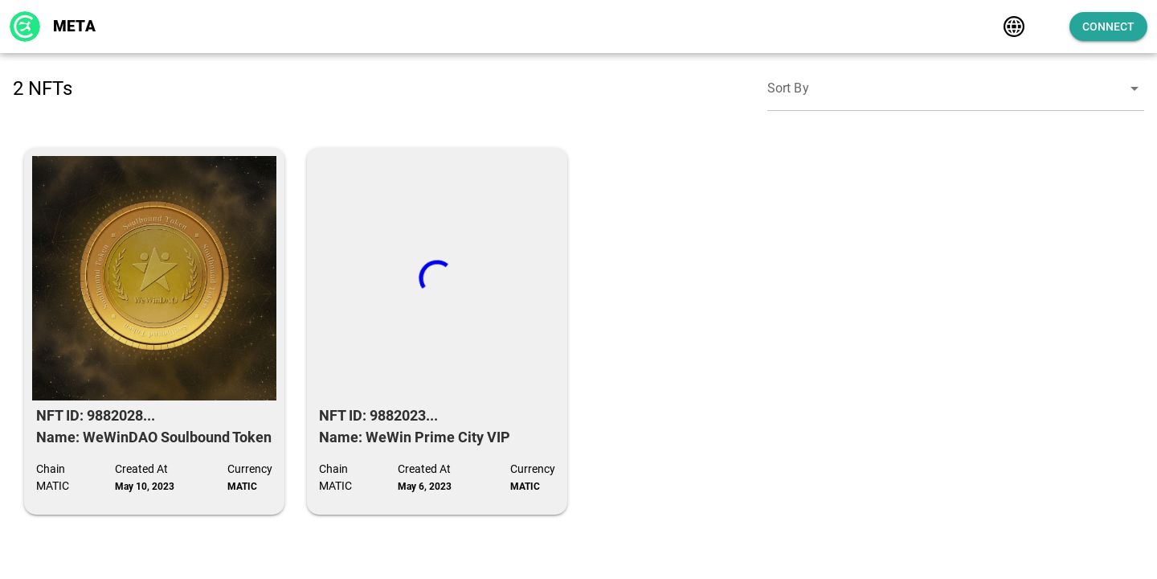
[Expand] (1027, 26)
